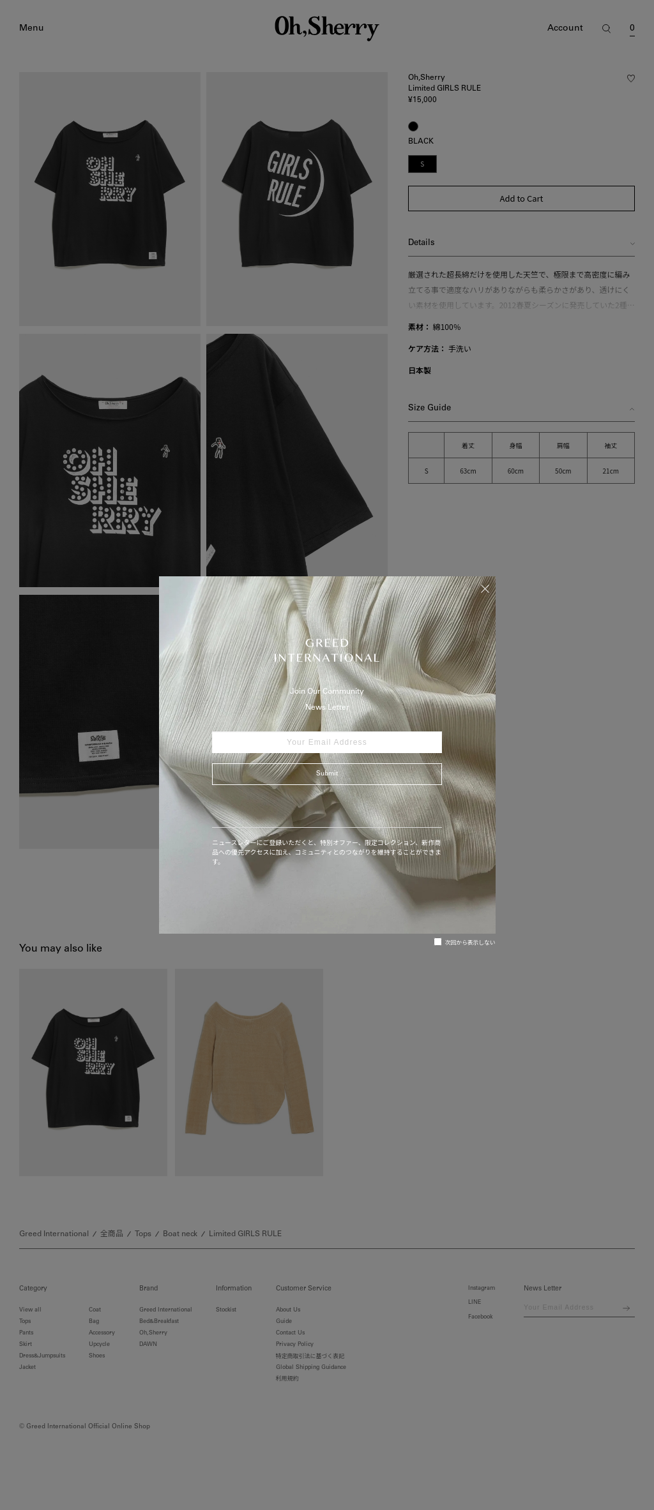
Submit (327, 774)
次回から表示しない (465, 942)
